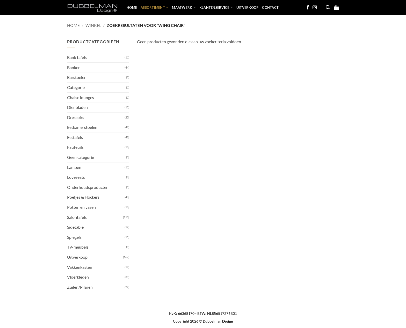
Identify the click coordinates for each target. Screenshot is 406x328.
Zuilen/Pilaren (80, 287)
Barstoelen (76, 77)
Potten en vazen (81, 207)
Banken (74, 67)
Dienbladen (77, 107)
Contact (270, 7)
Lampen (74, 167)
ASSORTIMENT (154, 7)
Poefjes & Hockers (83, 197)
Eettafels (75, 137)
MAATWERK (184, 7)
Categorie (76, 87)
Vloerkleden (78, 276)
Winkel (93, 25)
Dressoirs (75, 117)
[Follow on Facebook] (308, 7)
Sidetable (75, 227)
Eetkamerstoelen (82, 127)
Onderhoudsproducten (87, 187)
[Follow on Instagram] (315, 7)
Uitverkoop (77, 257)
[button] (328, 7)
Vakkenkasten (79, 267)
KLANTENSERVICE (216, 7)
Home (73, 25)
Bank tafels (77, 57)
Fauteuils (75, 147)
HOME (132, 7)
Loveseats (76, 177)
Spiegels (74, 237)
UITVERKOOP (247, 7)
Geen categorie (80, 157)
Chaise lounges (80, 97)
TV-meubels (78, 246)
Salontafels (77, 217)
